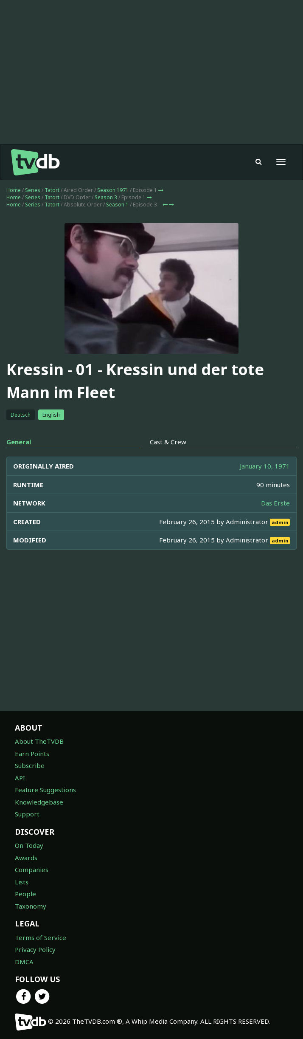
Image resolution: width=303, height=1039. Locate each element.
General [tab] (18, 442)
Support (27, 814)
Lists (21, 882)
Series (32, 190)
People (25, 893)
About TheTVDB (39, 741)
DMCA (24, 961)
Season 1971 (113, 190)
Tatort (52, 190)
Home (13, 190)
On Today (29, 845)
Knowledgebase (39, 802)
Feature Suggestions (45, 789)
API (20, 778)
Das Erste (275, 503)
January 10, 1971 (265, 466)
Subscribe (30, 765)
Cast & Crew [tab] (168, 442)
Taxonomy (30, 906)
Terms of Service (40, 937)
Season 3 (106, 197)
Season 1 (117, 204)
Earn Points (32, 753)
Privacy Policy (35, 949)
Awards (26, 857)
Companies (31, 869)
